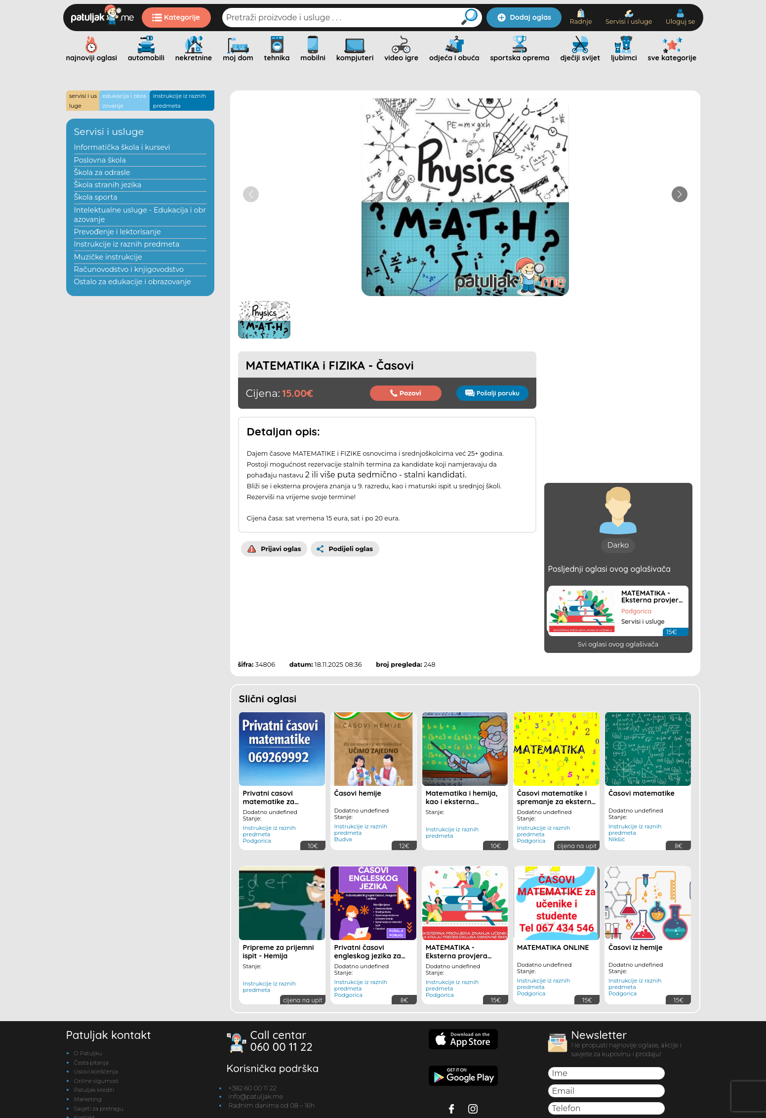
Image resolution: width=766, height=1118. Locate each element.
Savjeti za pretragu (98, 1108)
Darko (618, 545)
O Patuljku (88, 1053)
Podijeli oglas (345, 548)
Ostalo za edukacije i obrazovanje (132, 281)
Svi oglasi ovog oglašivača (618, 644)
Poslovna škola (100, 160)
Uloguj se (680, 17)
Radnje (580, 17)
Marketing (88, 1099)
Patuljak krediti (94, 1089)
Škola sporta (96, 197)
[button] (679, 194)
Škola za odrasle (102, 172)
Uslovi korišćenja (96, 1071)
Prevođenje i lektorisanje (117, 231)
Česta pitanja (91, 1062)
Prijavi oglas (274, 548)
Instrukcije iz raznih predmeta (127, 244)
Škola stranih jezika (108, 184)
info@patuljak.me (255, 1096)
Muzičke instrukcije (108, 257)
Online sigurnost (96, 1080)
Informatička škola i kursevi (122, 147)
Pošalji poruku (492, 393)
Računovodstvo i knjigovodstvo (129, 269)
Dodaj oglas (524, 17)
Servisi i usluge (628, 17)
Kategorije (176, 17)
